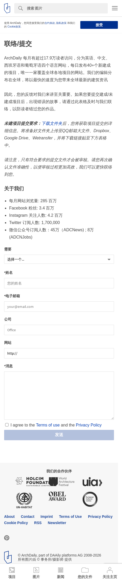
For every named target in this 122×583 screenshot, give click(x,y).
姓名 (9, 273)
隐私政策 (61, 23)
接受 (99, 25)
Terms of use (48, 425)
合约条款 (50, 23)
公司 (7, 319)
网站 (7, 343)
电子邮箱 (12, 296)
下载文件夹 (51, 123)
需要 (7, 249)
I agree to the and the (56, 425)
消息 (9, 366)
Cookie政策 (14, 26)
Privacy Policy (89, 425)
